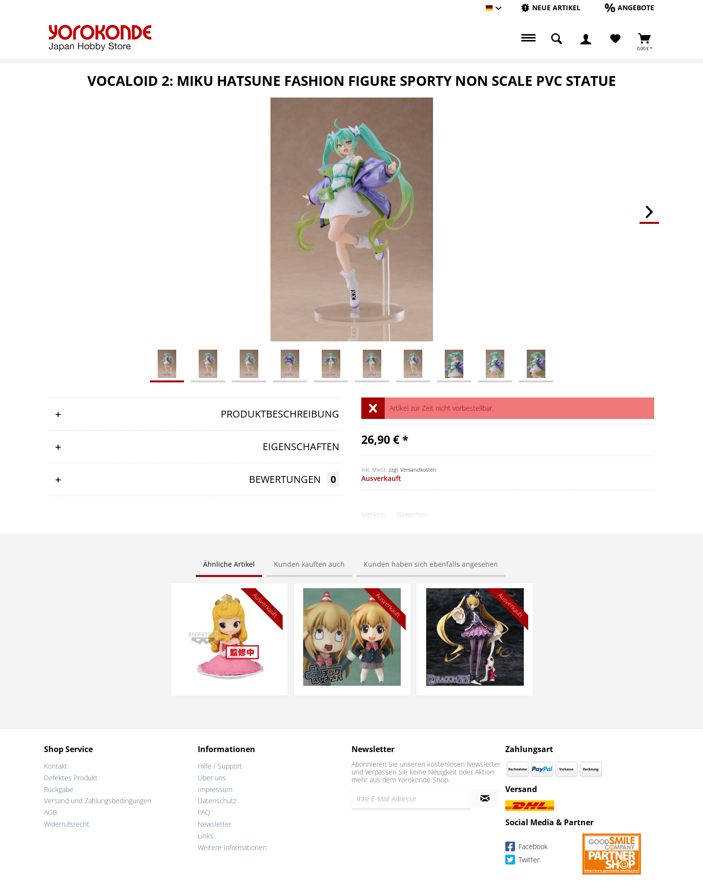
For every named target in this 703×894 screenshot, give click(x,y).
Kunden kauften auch (309, 564)
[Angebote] (629, 7)
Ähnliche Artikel (229, 564)
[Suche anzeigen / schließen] (556, 39)
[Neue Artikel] (550, 7)
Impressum (215, 789)
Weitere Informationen (232, 847)
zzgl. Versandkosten (412, 469)
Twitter (522, 861)
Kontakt (55, 766)
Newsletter (214, 824)
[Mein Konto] (586, 39)
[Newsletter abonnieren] (485, 798)
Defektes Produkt (71, 777)
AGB (50, 812)
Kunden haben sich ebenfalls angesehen (431, 564)
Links (205, 835)
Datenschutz (217, 800)
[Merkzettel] (615, 39)
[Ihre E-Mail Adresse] (411, 798)
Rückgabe (58, 789)
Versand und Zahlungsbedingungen (97, 800)
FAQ (204, 812)
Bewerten (412, 514)
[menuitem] (551, 8)
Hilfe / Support (220, 766)
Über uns (212, 777)
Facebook (526, 848)
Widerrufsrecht (66, 824)
